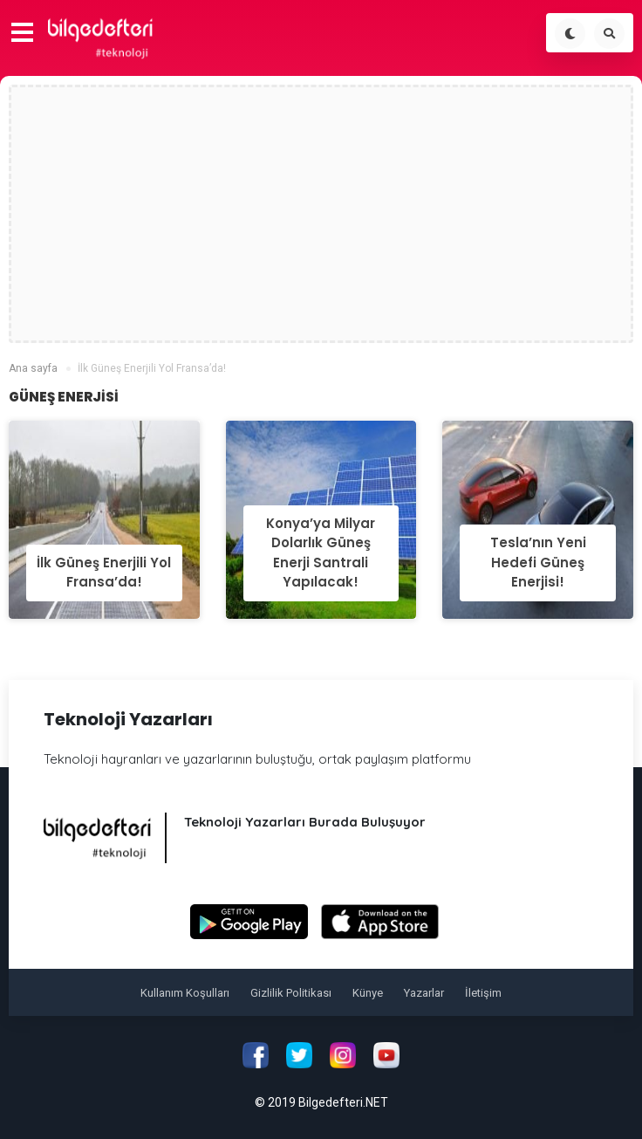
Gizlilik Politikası (290, 992)
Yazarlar (424, 992)
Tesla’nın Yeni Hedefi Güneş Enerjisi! (538, 562)
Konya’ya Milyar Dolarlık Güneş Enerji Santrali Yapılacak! (320, 553)
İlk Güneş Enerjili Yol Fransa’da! (104, 572)
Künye (367, 992)
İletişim (483, 992)
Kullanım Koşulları (184, 992)
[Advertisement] (321, 214)
